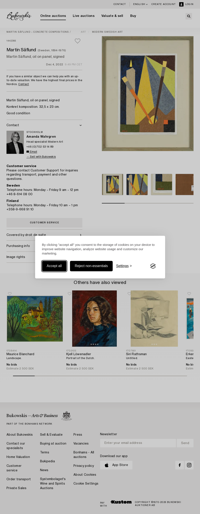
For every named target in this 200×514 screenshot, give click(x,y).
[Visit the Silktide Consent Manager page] (153, 266)
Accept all (54, 266)
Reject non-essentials (91, 266)
